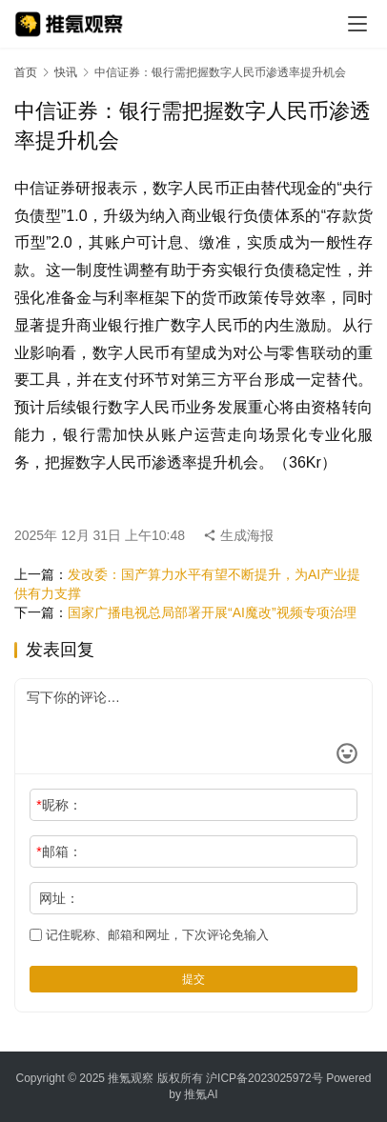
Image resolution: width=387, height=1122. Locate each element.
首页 (25, 72)
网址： (59, 898)
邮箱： (58, 851)
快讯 (65, 72)
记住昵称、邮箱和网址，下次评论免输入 (149, 935)
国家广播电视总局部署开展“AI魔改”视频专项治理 (212, 612)
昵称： (58, 804)
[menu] (357, 24)
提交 (193, 979)
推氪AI (200, 1094)
